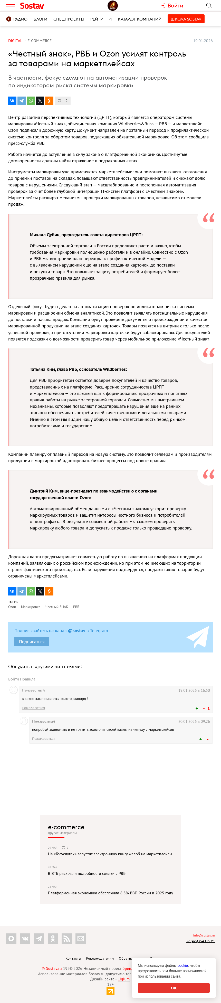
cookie (183, 965)
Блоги (40, 19)
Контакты (73, 958)
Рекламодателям (100, 958)
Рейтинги (101, 19)
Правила (27, 679)
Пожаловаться (33, 708)
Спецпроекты (68, 19)
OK (174, 988)
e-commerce (66, 827)
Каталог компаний (139, 19)
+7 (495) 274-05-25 (200, 941)
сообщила (199, 137)
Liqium (124, 979)
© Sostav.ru (52, 968)
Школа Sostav (186, 19)
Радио (16, 19)
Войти (13, 679)
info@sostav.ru (204, 935)
